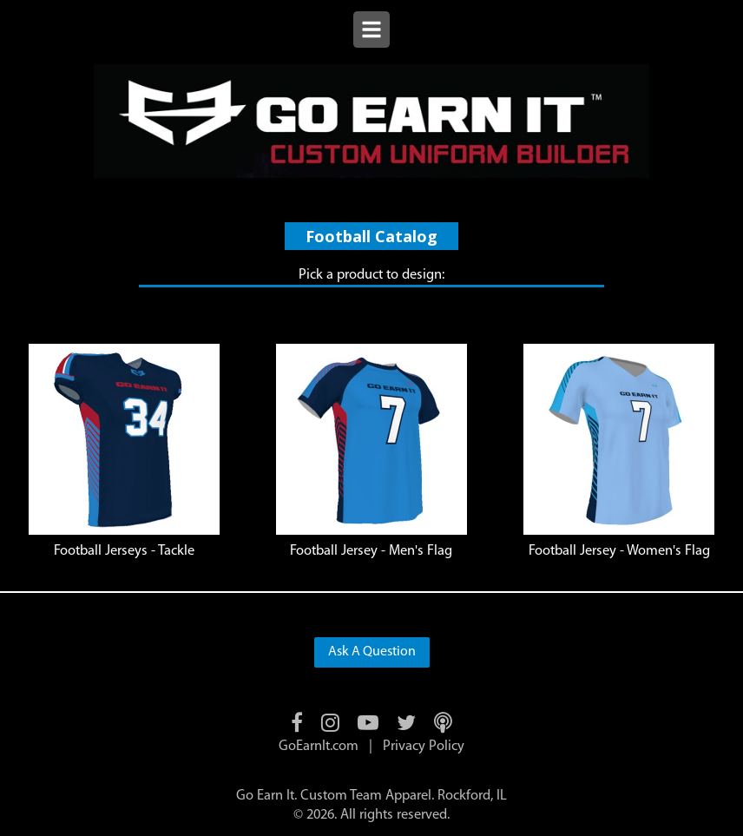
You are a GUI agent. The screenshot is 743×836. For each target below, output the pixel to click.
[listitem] (124, 452)
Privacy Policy (423, 747)
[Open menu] (371, 32)
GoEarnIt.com (318, 747)
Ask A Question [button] (372, 652)
